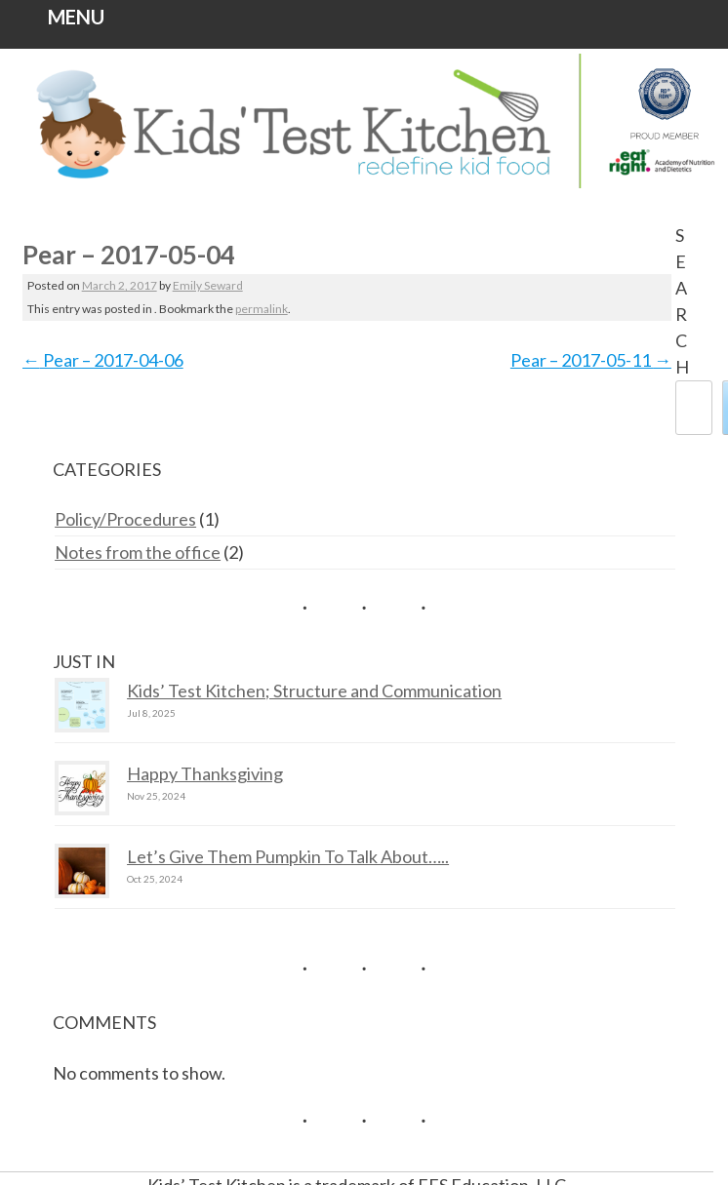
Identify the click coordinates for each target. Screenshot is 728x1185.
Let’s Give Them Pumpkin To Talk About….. (288, 856)
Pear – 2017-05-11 (590, 360)
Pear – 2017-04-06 (102, 360)
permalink (261, 308)
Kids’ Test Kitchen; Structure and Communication (314, 690)
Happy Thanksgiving (205, 773)
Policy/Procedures (125, 519)
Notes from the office (138, 552)
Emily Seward (208, 285)
